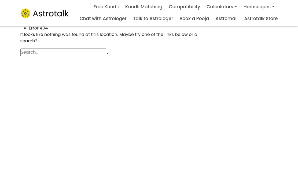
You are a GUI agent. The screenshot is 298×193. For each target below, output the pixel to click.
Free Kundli (106, 6)
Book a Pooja (194, 18)
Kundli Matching (144, 6)
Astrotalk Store (261, 18)
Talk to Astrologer (153, 18)
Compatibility (184, 6)
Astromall (226, 18)
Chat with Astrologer (103, 18)
